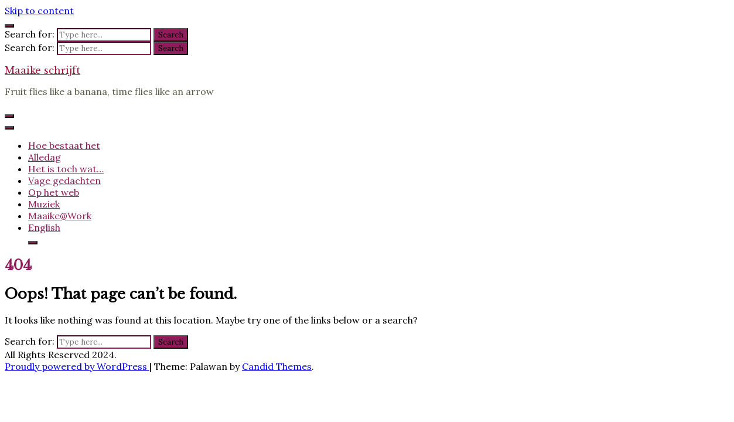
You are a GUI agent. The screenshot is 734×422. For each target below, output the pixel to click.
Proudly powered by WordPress (77, 366)
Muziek (44, 204)
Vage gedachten (64, 180)
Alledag (44, 157)
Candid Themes (277, 366)
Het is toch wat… (66, 169)
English (44, 227)
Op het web (53, 192)
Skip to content (39, 10)
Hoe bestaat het (64, 145)
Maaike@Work (59, 216)
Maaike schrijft (42, 70)
